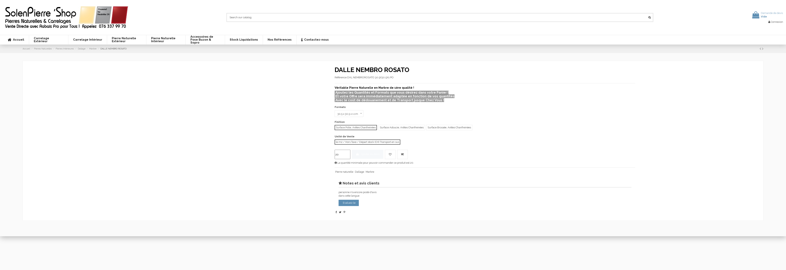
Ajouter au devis (367, 154)
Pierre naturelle (344, 171)
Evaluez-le (349, 202)
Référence (341, 77)
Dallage (359, 171)
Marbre (370, 171)
